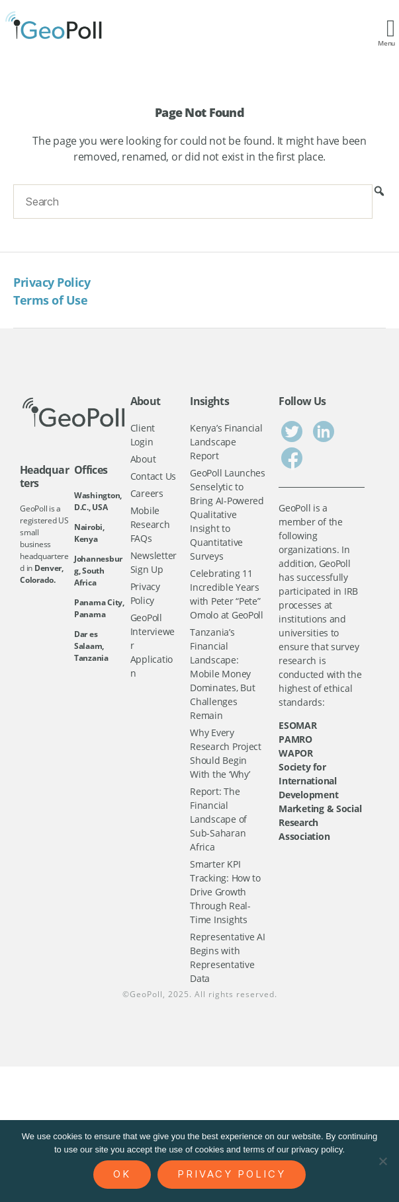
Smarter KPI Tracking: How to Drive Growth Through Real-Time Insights (225, 892)
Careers (146, 493)
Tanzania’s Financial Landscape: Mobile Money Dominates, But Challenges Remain (222, 674)
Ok (122, 1174)
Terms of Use (50, 300)
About (143, 459)
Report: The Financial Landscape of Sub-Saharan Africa (218, 819)
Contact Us (153, 476)
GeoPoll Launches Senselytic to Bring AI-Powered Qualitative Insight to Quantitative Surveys (227, 514)
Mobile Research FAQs (150, 524)
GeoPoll (146, 994)
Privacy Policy (51, 282)
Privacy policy (231, 1174)
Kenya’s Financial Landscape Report (226, 442)
